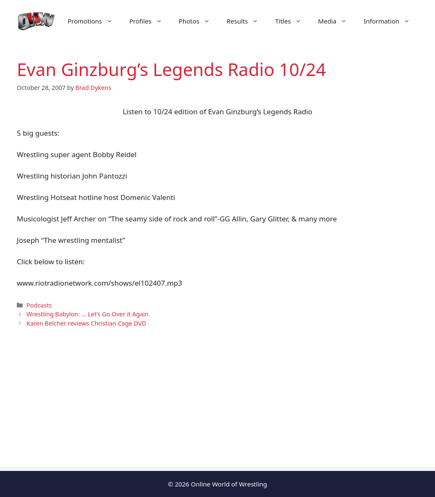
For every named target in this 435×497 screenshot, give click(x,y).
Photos (198, 21)
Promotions (94, 21)
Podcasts (39, 305)
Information (391, 21)
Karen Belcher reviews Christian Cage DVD (86, 323)
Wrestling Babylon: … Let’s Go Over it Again (87, 314)
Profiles (149, 21)
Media (337, 21)
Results (247, 21)
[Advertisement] (217, 408)
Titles (292, 21)
